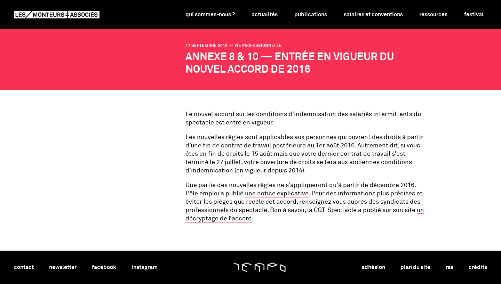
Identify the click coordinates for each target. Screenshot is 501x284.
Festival (474, 14)
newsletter (63, 267)
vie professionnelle (258, 46)
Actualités (265, 14)
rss (449, 267)
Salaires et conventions (373, 14)
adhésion (373, 267)
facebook (104, 267)
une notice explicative (277, 193)
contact (24, 267)
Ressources (433, 14)
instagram (145, 267)
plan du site (415, 267)
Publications (310, 14)
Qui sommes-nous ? (210, 14)
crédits (478, 267)
